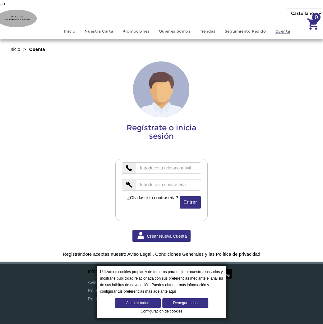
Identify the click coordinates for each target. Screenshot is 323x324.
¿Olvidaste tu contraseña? (152, 197)
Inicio (14, 49)
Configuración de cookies (161, 311)
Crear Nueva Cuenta (161, 235)
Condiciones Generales (179, 254)
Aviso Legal (139, 254)
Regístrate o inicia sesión (161, 132)
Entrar (190, 202)
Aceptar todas (137, 303)
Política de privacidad (238, 254)
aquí (172, 291)
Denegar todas (185, 303)
